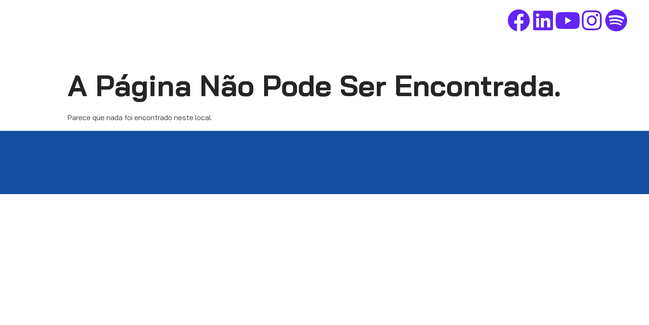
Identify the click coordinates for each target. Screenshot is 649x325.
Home (309, 22)
